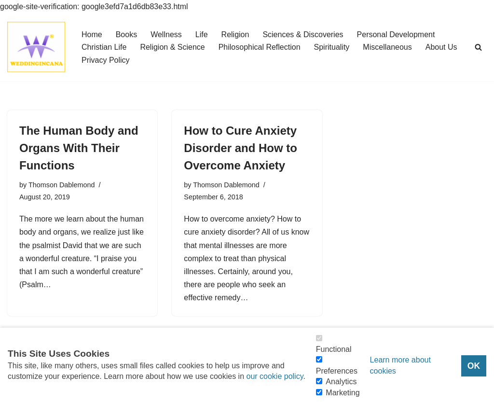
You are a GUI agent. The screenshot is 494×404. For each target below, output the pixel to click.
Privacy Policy (106, 60)
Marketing (342, 393)
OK (473, 366)
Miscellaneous (387, 47)
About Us (441, 47)
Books (126, 34)
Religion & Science (172, 47)
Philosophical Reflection (260, 47)
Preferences (336, 371)
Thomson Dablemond (61, 185)
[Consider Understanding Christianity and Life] (36, 47)
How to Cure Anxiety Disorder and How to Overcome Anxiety (240, 148)
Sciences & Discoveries (302, 34)
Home (92, 34)
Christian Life (104, 47)
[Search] (478, 47)
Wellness (166, 34)
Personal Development (396, 34)
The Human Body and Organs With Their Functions (78, 148)
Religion (235, 34)
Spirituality (332, 47)
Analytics (341, 381)
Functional (334, 349)
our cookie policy (274, 376)
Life (201, 34)
